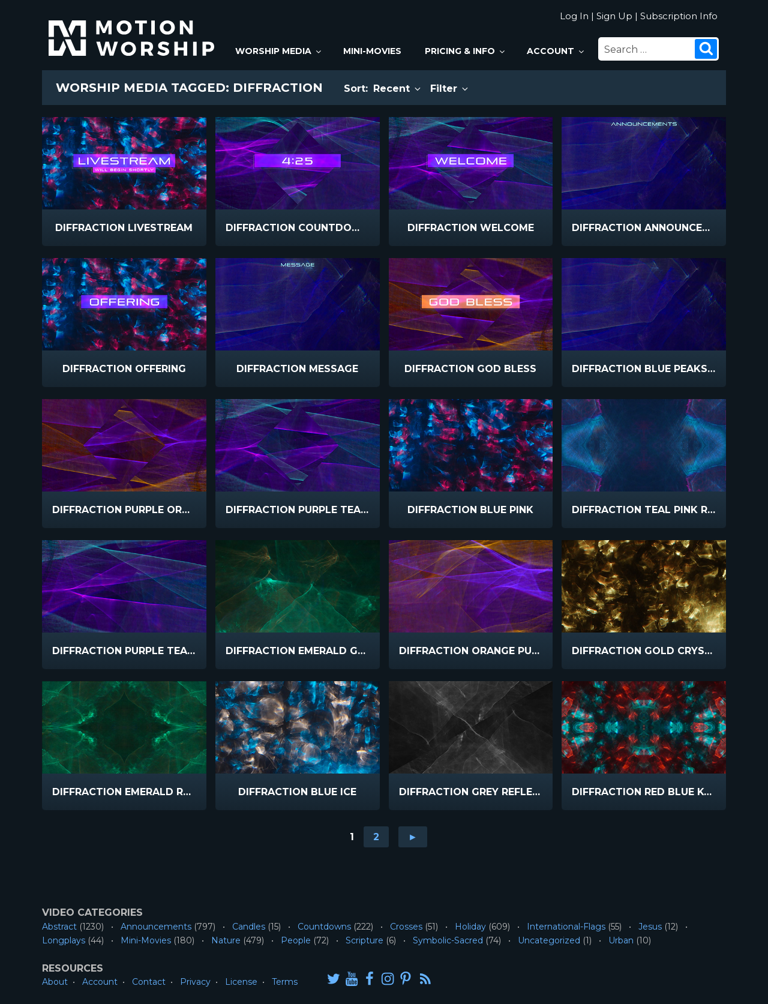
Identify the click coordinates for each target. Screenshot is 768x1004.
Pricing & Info (465, 51)
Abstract (59, 926)
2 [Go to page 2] (376, 837)
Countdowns (324, 926)
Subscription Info (679, 16)
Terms (285, 981)
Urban (621, 940)
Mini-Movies (372, 51)
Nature (226, 940)
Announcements (156, 926)
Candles (248, 926)
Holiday (470, 926)
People (296, 940)
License (241, 981)
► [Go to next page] (413, 837)
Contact (149, 981)
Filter (450, 88)
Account (556, 51)
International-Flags (566, 926)
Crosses (406, 926)
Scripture (364, 940)
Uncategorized (549, 940)
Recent (397, 88)
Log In (574, 16)
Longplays (63, 940)
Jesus (650, 926)
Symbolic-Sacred (448, 940)
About (55, 981)
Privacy (195, 981)
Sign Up (614, 16)
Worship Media (279, 51)
